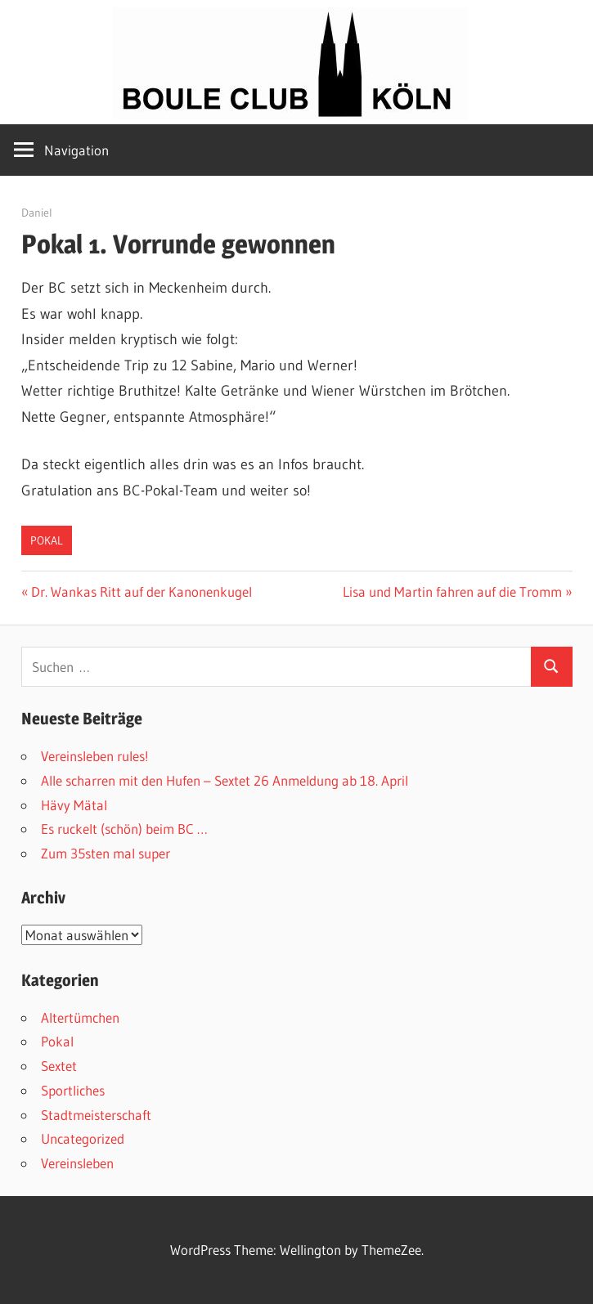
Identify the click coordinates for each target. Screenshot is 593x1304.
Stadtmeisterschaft (96, 1114)
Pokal (46, 540)
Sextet (59, 1065)
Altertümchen (80, 1017)
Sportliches (73, 1090)
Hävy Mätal (74, 804)
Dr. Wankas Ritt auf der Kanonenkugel (141, 591)
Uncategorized (82, 1138)
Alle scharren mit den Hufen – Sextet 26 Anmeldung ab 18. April (224, 780)
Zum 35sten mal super (105, 853)
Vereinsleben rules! (95, 755)
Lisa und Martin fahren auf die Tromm (452, 591)
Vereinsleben (77, 1163)
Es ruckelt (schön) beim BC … (124, 828)
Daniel (36, 212)
